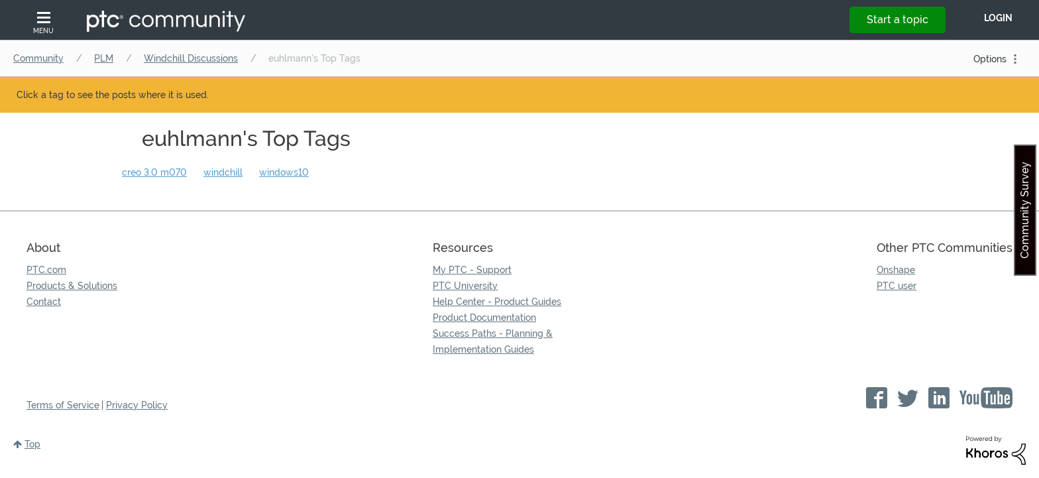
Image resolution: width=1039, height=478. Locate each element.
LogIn (998, 18)
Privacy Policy (137, 405)
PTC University (465, 285)
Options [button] (990, 59)
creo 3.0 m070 (154, 172)
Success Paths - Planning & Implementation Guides (493, 341)
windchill (223, 172)
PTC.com (46, 270)
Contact (44, 301)
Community (38, 58)
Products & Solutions (72, 285)
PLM (103, 58)
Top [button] (32, 444)
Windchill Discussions (191, 58)
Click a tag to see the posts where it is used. (113, 95)
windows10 (284, 172)
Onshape (896, 270)
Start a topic (897, 19)
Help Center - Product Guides (497, 301)
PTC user (896, 285)
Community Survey (1024, 210)
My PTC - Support (472, 270)
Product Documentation (484, 317)
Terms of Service (63, 405)
